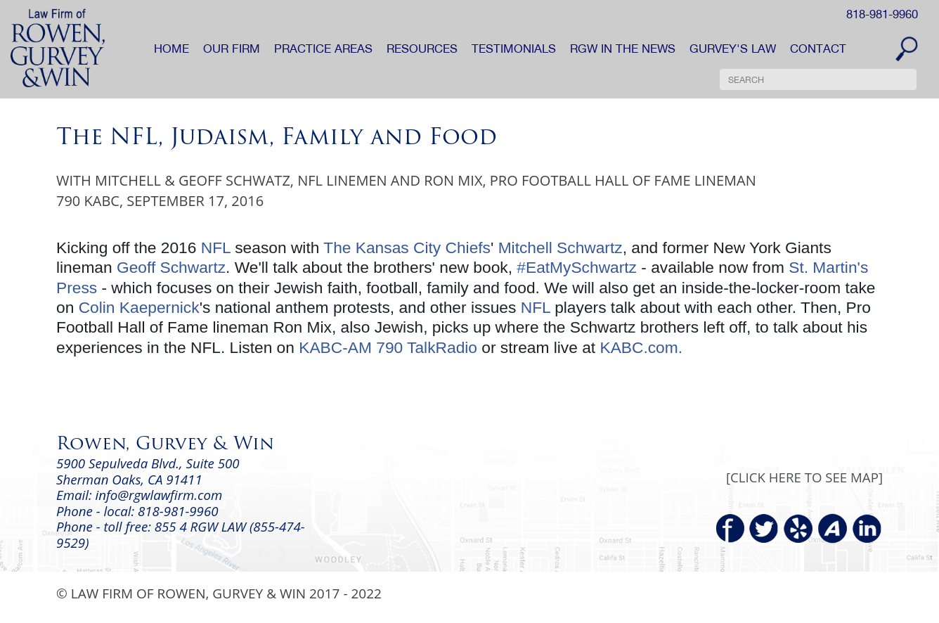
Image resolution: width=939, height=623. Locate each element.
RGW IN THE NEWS (622, 48)
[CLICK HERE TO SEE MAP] (804, 477)
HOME (171, 48)
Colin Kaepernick (139, 307)
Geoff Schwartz (171, 267)
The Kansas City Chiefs (407, 247)
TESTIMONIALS (514, 48)
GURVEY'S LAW (732, 48)
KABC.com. (641, 347)
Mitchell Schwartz (560, 247)
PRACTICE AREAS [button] (323, 48)
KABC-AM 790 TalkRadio (388, 347)
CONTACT (818, 48)
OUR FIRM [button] (231, 48)
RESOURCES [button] (422, 48)
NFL (216, 247)
